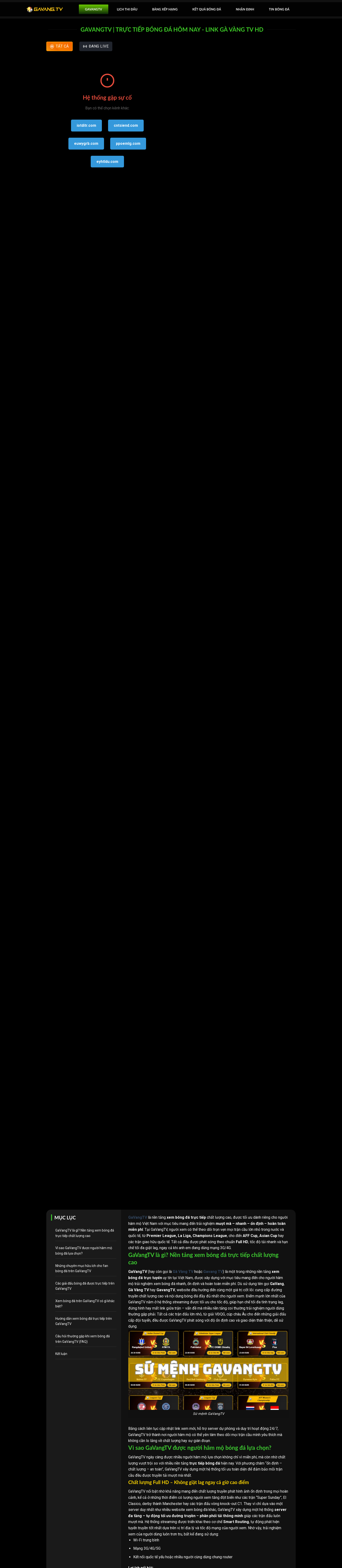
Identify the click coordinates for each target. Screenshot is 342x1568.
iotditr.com (86, 125)
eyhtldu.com (107, 161)
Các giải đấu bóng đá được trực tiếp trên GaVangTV (84, 1285)
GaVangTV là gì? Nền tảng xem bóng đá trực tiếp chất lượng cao (84, 1232)
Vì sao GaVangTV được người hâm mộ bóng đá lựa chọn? (83, 1250)
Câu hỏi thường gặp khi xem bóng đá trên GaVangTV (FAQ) (82, 1338)
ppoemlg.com (128, 143)
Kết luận (61, 1354)
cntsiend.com (126, 125)
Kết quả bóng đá (206, 9)
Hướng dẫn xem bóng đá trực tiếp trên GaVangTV (83, 1321)
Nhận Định (245, 9)
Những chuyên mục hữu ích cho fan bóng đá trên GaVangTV (81, 1268)
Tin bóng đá (279, 9)
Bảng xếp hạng (165, 9)
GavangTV (93, 9)
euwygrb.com (86, 143)
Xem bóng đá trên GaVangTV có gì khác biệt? (84, 1303)
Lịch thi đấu (127, 9)
